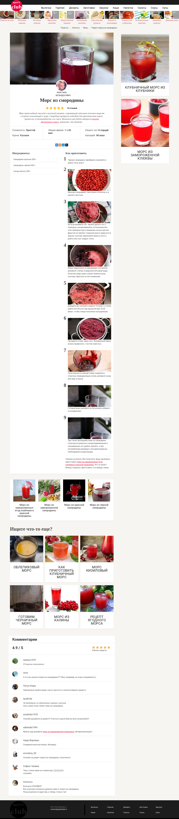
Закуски (103, 7)
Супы (165, 7)
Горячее (60, 7)
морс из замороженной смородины (58, 732)
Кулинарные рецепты (18, 809)
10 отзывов (61, 108)
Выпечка (46, 7)
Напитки (128, 7)
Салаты (142, 7)
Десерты (74, 7)
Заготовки (89, 7)
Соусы (154, 7)
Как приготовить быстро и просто (16, 5)
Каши (116, 7)
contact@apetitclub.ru (58, 809)
